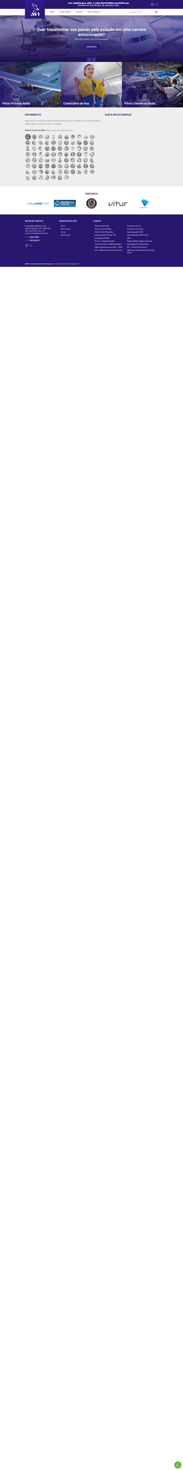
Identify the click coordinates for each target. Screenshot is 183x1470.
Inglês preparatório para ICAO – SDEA (108, 247)
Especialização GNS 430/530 (137, 235)
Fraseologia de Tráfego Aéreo (138, 244)
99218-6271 (32, 240)
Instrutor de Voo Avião (135, 229)
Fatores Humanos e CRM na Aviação (108, 244)
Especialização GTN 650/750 (105, 235)
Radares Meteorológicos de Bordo (139, 241)
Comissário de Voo (134, 226)
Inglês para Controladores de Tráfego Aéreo (141, 251)
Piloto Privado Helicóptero (104, 232)
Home (52, 12)
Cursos (79, 12)
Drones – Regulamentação (104, 241)
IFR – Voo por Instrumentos (137, 247)
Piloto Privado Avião (102, 226)
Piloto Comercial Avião (103, 229)
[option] (91, 38)
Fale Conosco (94, 12)
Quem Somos (65, 12)
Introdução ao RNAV (102, 238)
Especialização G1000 (135, 232)
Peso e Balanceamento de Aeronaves (108, 250)
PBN (128, 238)
